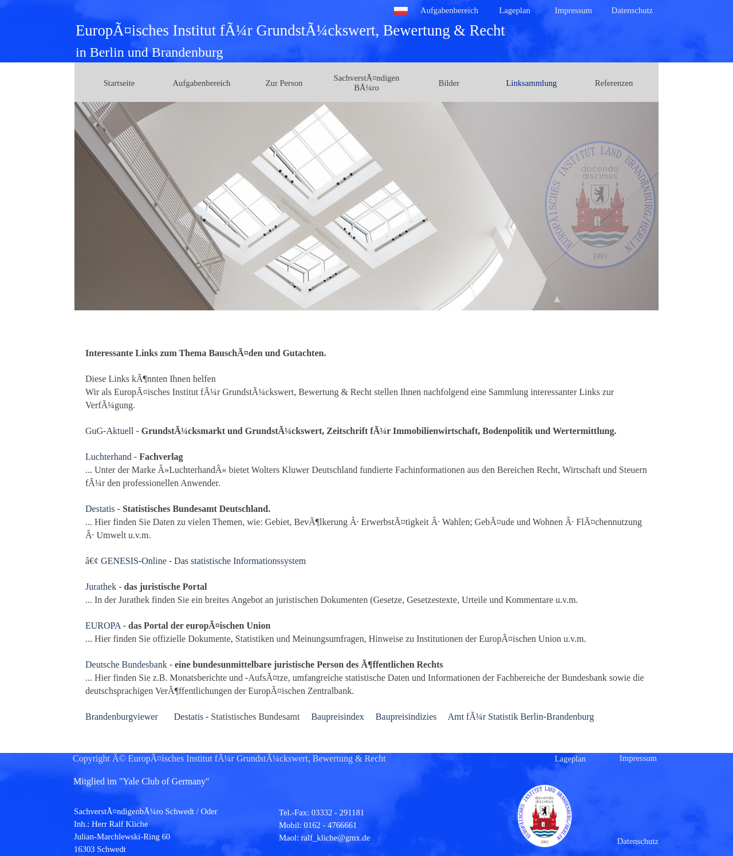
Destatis (100, 509)
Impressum (573, 10)
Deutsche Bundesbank (126, 664)
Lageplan (514, 10)
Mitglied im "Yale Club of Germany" (141, 781)
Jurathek (100, 586)
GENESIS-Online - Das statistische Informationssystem (203, 561)
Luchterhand (108, 456)
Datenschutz (632, 10)
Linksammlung (531, 83)
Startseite (119, 83)
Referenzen (614, 83)
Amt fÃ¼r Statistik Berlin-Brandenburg (521, 716)
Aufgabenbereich (449, 10)
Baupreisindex (337, 716)
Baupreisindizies (406, 716)
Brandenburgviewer (121, 716)
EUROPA (103, 625)
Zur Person (284, 83)
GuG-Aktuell (109, 431)
